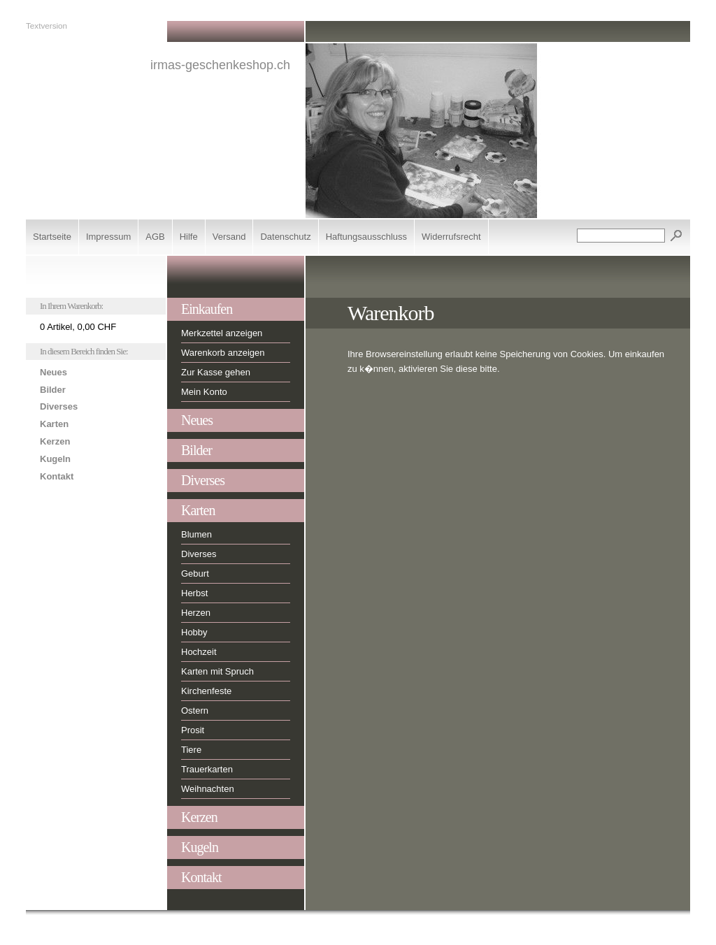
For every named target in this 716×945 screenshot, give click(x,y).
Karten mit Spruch (217, 671)
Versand (229, 236)
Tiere (191, 749)
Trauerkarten (207, 769)
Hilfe (189, 236)
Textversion (46, 25)
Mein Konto (204, 392)
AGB (154, 236)
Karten (54, 424)
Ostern (194, 710)
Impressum (108, 236)
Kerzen (55, 441)
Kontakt (56, 476)
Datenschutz (285, 236)
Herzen (195, 612)
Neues (53, 372)
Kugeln (55, 459)
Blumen (196, 534)
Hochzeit (199, 652)
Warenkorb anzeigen (222, 352)
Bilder (53, 389)
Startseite (52, 236)
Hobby (194, 632)
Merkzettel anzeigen (221, 333)
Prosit (192, 730)
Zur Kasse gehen (215, 372)
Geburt (195, 573)
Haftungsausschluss (366, 236)
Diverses (59, 406)
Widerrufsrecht (451, 236)
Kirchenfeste (206, 691)
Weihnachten (207, 789)
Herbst (194, 593)
